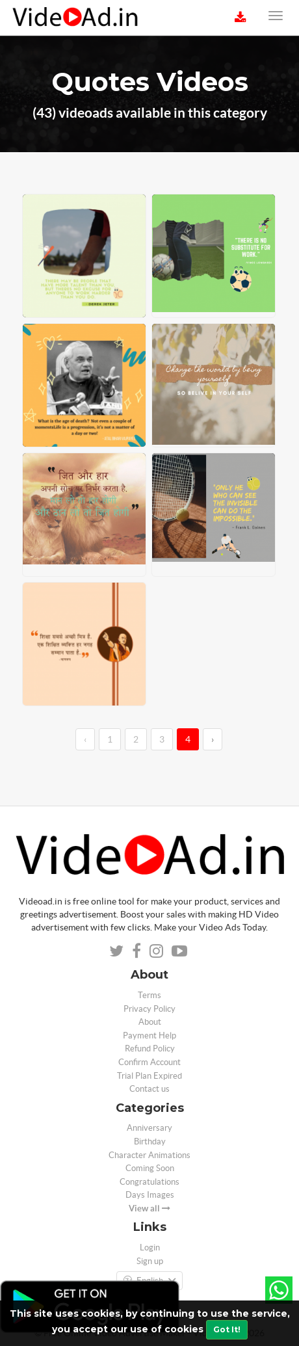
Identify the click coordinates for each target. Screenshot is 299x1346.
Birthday (150, 1141)
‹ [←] (85, 739)
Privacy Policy (150, 1009)
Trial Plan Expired (149, 1076)
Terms (149, 995)
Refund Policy (150, 1048)
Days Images (149, 1195)
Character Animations (149, 1155)
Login (150, 1247)
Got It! (226, 1329)
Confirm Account (149, 1062)
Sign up (149, 1261)
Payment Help (149, 1035)
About (149, 1022)
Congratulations (149, 1182)
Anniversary (149, 1128)
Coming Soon (149, 1168)
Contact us (149, 1089)
